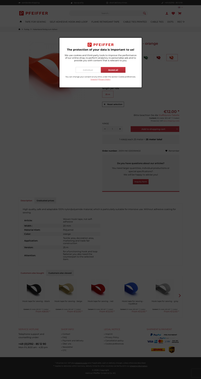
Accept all (113, 70)
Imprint (94, 79)
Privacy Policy (104, 79)
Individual (88, 70)
